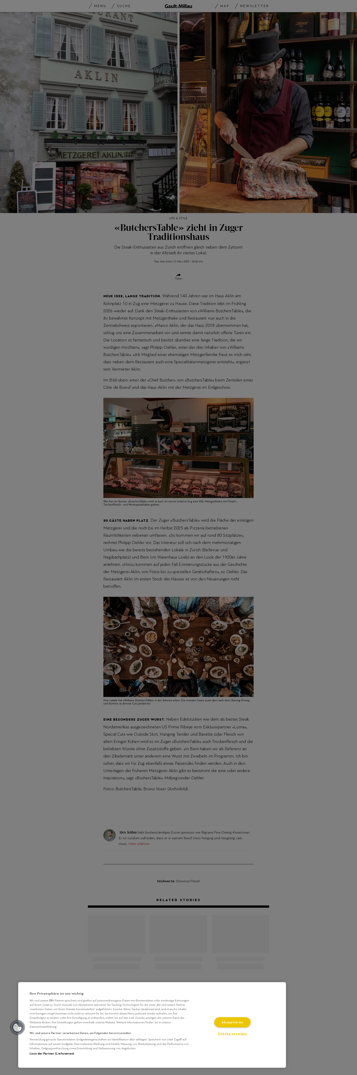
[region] (152, 1025)
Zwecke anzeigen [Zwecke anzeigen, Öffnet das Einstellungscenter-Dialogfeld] (232, 1034)
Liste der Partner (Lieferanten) (52, 1053)
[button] (17, 1027)
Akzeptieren (232, 1022)
